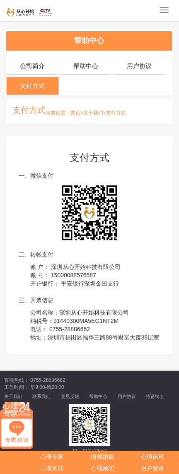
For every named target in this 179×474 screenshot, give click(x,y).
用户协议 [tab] (139, 65)
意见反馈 (70, 396)
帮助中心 (89, 41)
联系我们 (41, 396)
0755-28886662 (69, 329)
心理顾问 (102, 468)
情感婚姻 (102, 456)
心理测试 (51, 468)
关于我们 (13, 396)
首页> (76, 113)
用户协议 (127, 396)
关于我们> (94, 113)
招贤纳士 (155, 396)
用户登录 (152, 468)
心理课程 (152, 456)
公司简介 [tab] (32, 65)
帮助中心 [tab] (85, 65)
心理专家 (51, 456)
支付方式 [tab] (32, 85)
